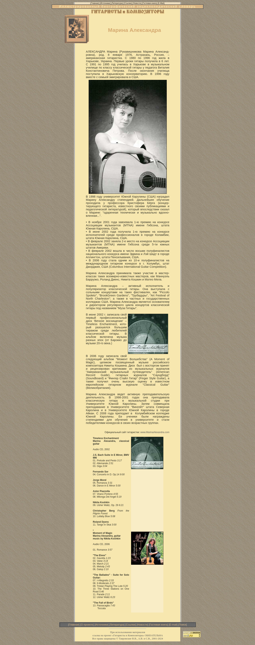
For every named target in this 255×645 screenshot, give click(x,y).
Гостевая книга (158, 624)
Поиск (182, 624)
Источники (101, 624)
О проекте (87, 624)
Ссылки (130, 624)
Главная (74, 624)
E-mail (173, 624)
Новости (142, 624)
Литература (117, 624)
